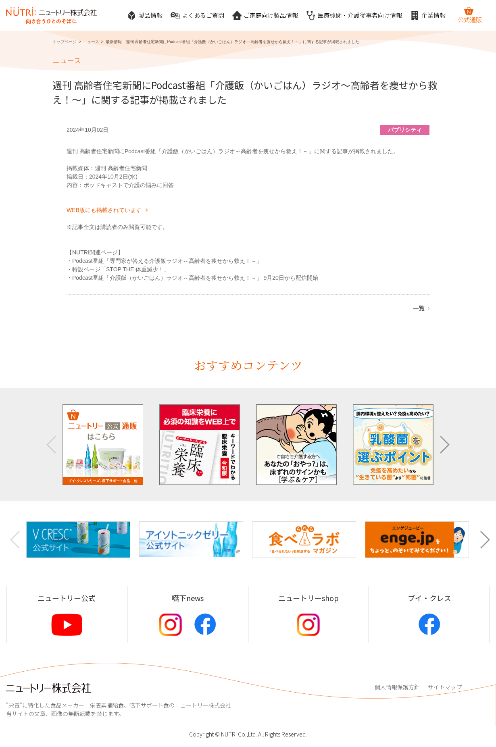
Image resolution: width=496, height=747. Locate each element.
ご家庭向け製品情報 (265, 15)
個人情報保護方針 (397, 687)
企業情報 (428, 15)
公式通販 (470, 15)
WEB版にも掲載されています (104, 210)
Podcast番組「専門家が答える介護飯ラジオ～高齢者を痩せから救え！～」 (167, 261)
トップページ (64, 42)
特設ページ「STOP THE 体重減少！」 (120, 269)
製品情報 (145, 15)
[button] (444, 445)
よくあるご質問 (197, 15)
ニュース (91, 42)
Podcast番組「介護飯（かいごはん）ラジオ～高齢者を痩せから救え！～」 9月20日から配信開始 (195, 278)
